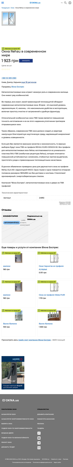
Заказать (26, 61)
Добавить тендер (8, 447)
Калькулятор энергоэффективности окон (17, 419)
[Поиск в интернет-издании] (65, 2)
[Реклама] (13, 373)
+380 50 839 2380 (9, 78)
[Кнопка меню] (2, 3)
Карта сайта (57, 462)
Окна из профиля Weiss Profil (52, 295)
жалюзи (6, 266)
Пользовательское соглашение (21, 462)
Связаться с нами (56, 459)
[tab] (28, 82)
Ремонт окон (6, 442)
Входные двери (7, 433)
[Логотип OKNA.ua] (35, 3)
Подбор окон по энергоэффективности (16, 428)
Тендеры (40, 428)
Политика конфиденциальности (42, 462)
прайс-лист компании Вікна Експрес (34, 340)
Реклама (40, 423)
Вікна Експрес (17, 87)
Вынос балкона (10, 324)
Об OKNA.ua (45, 459)
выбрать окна (6, 423)
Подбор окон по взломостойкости (15, 437)
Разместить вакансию (45, 419)
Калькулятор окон (8, 414)
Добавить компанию (45, 414)
